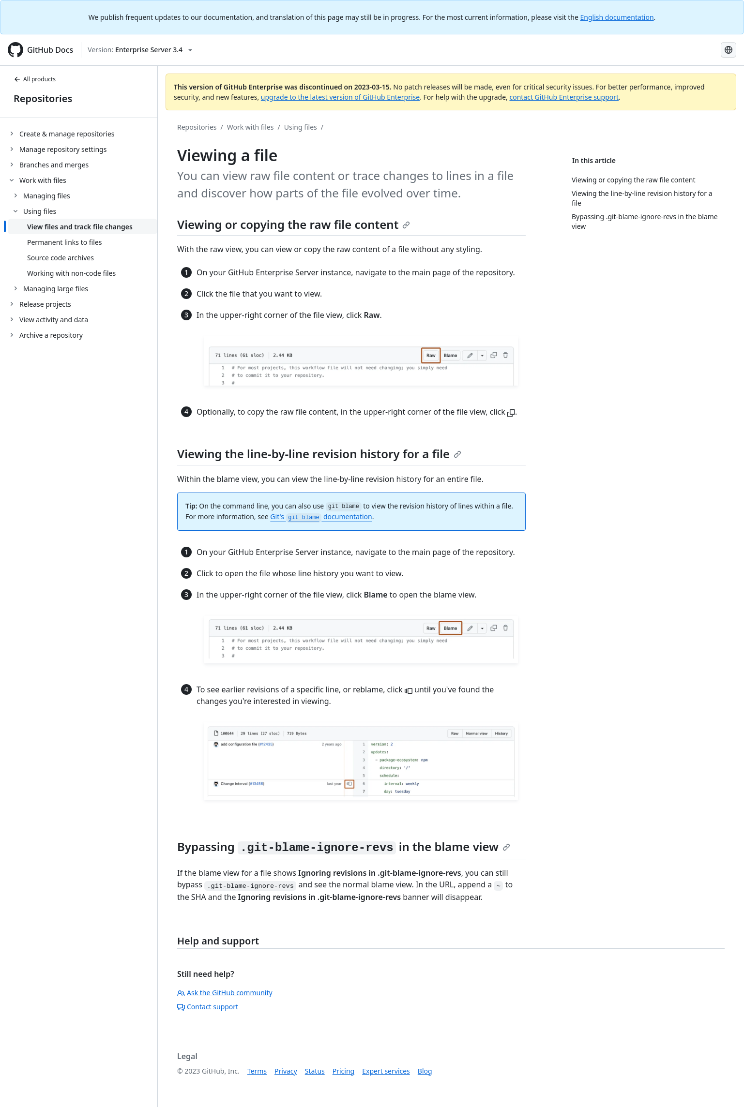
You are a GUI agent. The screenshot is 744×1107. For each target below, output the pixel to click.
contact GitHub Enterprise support (564, 97)
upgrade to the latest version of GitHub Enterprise (340, 97)
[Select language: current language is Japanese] (728, 50)
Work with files (250, 127)
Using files (300, 127)
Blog (425, 1071)
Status (315, 1071)
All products (35, 79)
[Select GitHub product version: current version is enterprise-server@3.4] (139, 50)
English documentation (617, 17)
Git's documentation (321, 516)
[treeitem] (82, 133)
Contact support (207, 1006)
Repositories (43, 98)
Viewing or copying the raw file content (293, 224)
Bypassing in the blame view (343, 846)
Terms (257, 1071)
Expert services (386, 1071)
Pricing (343, 1071)
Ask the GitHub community (225, 992)
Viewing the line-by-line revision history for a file (319, 454)
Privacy (285, 1071)
